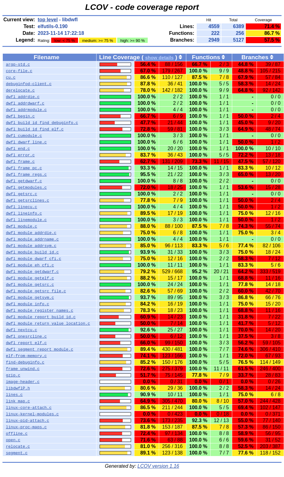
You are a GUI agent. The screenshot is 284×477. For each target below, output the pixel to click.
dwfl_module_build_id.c (32, 252)
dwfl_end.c (18, 148)
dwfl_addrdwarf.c (25, 103)
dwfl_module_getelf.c (30, 278)
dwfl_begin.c (20, 116)
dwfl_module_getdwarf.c (32, 271)
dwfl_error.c (20, 155)
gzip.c (13, 375)
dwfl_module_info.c (27, 304)
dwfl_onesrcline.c (26, 336)
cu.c (10, 77)
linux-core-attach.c (28, 407)
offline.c (16, 433)
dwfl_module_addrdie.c (31, 233)
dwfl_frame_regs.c (26, 174)
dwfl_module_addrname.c (32, 239)
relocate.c (18, 446)
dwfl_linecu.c (21, 207)
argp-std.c (18, 64)
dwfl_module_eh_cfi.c (30, 265)
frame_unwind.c (22, 369)
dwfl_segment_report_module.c (39, 349)
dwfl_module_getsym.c (30, 297)
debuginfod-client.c (28, 84)
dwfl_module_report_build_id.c (41, 317)
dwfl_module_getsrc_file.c (36, 291)
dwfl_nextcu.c (21, 330)
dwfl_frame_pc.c (24, 168)
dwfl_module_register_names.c (39, 310)
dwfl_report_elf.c (26, 343)
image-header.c (22, 381)
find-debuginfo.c (25, 362)
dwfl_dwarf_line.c (26, 142)
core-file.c (19, 71)
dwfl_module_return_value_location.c (48, 323)
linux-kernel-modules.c (32, 414)
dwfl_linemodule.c (26, 220)
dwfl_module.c (21, 226)
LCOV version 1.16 (158, 466)
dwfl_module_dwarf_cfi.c (33, 258)
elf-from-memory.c (26, 356)
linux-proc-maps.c (26, 427)
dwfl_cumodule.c (24, 135)
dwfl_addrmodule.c (26, 110)
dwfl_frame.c (20, 161)
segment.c (16, 453)
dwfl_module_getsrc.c (30, 284)
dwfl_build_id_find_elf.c (35, 129)
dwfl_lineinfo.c (24, 213)
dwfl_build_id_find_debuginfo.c (42, 122)
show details (159, 57)
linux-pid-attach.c (27, 420)
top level (48, 19)
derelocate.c (20, 90)
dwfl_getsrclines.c (27, 200)
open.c (13, 440)
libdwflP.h (18, 388)
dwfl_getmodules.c (26, 187)
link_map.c (18, 401)
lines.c (14, 394)
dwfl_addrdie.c (22, 97)
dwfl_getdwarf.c (24, 181)
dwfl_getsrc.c (21, 194)
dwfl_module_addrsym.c (31, 246)
